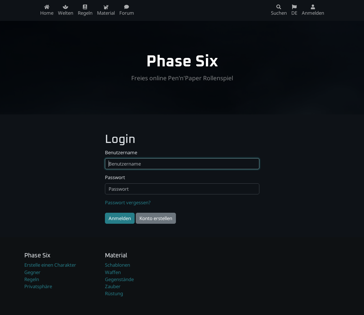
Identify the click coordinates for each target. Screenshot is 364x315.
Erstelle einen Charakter (50, 265)
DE (294, 10)
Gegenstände (119, 279)
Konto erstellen (155, 218)
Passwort (115, 177)
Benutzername (121, 152)
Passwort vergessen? (127, 202)
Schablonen (117, 265)
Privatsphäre (38, 286)
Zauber (112, 286)
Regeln (31, 279)
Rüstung (114, 293)
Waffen (113, 272)
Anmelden (120, 218)
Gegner (32, 272)
